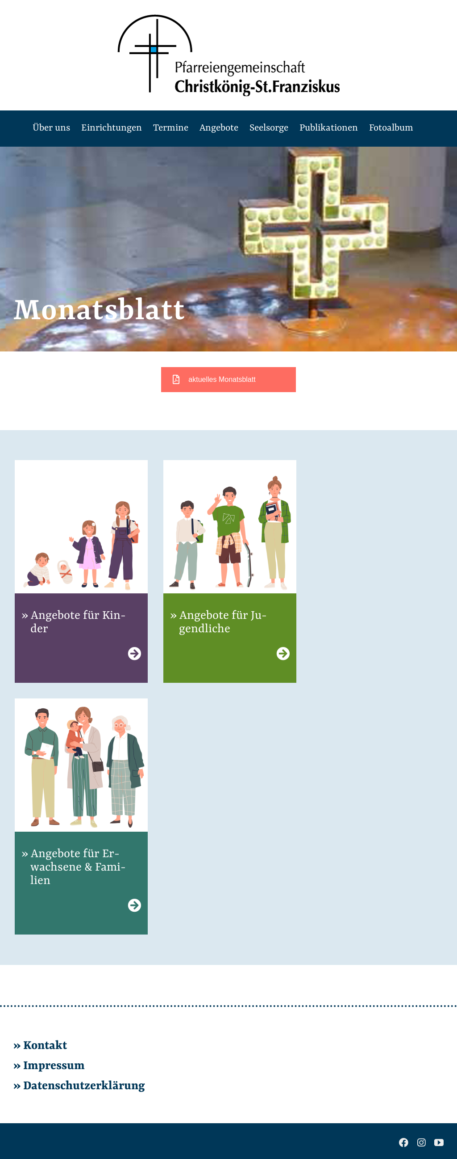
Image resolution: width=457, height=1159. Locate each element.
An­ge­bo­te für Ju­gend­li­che (223, 622)
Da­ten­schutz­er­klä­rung (83, 1086)
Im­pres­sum (54, 1066)
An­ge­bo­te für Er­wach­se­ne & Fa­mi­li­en (78, 867)
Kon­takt (45, 1046)
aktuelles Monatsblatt (214, 379)
